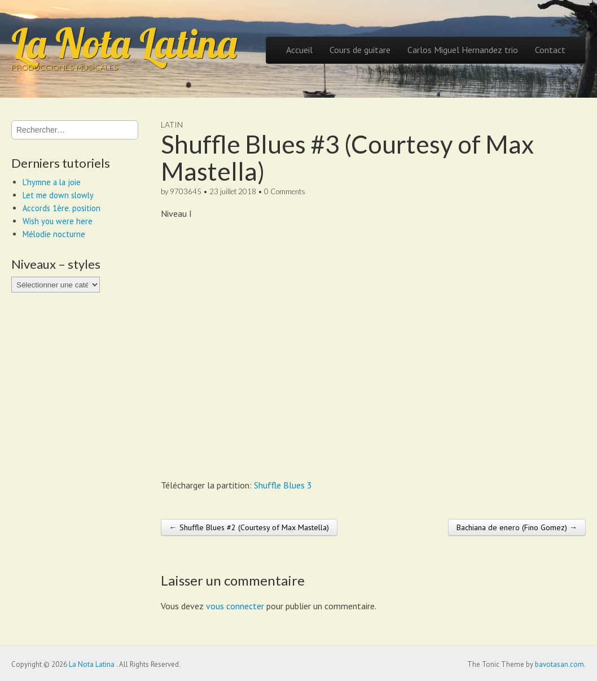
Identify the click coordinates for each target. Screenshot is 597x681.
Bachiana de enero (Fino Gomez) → (516, 527)
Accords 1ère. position (61, 208)
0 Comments (284, 191)
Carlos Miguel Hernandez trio (462, 49)
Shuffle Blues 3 (283, 485)
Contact (550, 49)
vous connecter (235, 606)
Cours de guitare (360, 49)
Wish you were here (58, 221)
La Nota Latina (124, 43)
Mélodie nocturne (54, 234)
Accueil (299, 49)
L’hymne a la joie (52, 182)
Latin (172, 124)
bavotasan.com (559, 664)
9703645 (185, 191)
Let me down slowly (58, 195)
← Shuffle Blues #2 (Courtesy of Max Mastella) (249, 527)
